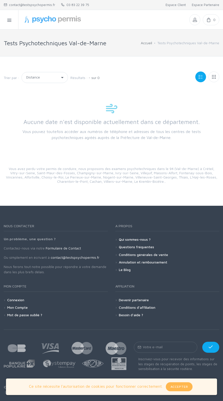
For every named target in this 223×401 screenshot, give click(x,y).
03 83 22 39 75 (75, 5)
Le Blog (125, 270)
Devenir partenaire (134, 300)
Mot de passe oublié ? (24, 315)
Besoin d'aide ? (131, 315)
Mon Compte (17, 307)
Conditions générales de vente (143, 254)
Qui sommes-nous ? (135, 239)
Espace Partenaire (205, 5)
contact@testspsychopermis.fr (29, 5)
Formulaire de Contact (63, 248)
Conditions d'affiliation (137, 307)
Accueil (146, 43)
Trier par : (11, 78)
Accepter (179, 386)
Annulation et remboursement (143, 262)
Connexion (15, 300)
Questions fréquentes (136, 247)
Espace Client (176, 5)
